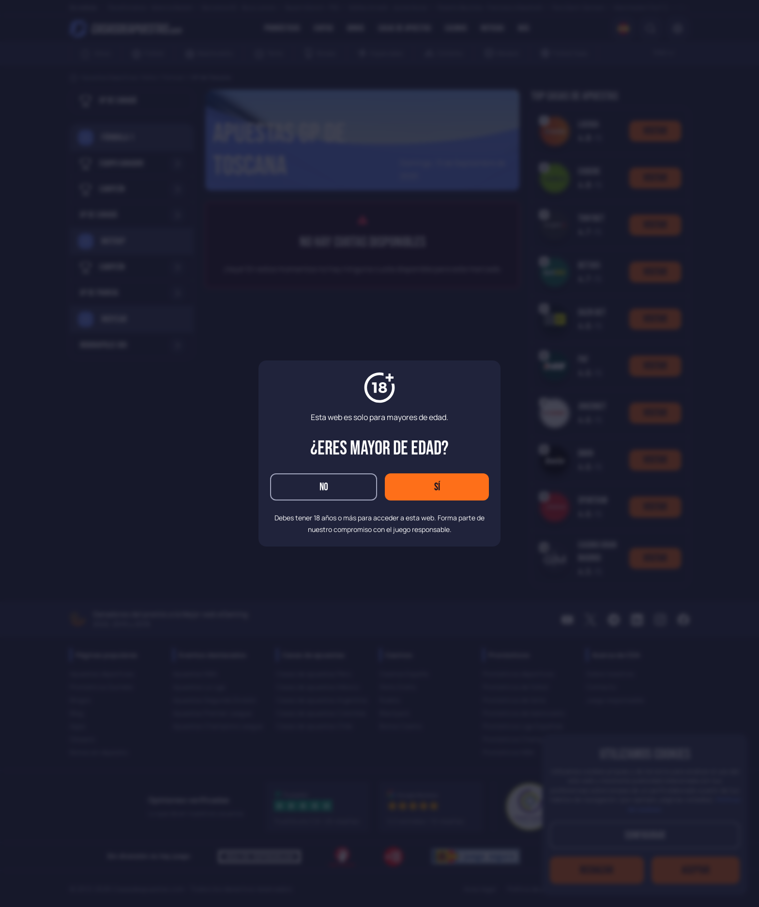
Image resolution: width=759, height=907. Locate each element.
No (323, 487)
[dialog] (379, 453)
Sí (437, 487)
